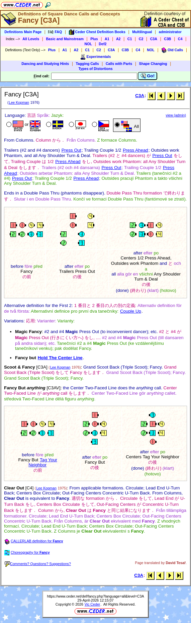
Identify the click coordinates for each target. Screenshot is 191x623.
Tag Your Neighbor (42, 462)
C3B (167, 39)
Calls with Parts (119, 64)
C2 (141, 39)
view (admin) (176, 115)
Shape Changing (153, 64)
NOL (88, 44)
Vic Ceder (92, 604)
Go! (147, 76)
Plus (94, 39)
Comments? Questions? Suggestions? (38, 564)
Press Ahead (135, 150)
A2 (118, 39)
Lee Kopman (19, 102)
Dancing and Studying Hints (45, 64)
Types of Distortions (95, 69)
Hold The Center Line (60, 357)
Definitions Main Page (22, 32)
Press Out (71, 150)
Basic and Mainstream (65, 39)
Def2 (102, 44)
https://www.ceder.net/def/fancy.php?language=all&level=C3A (95, 596)
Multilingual (142, 32)
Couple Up (130, 311)
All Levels (30, 39)
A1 (107, 39)
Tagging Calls (87, 64)
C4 (180, 39)
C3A (153, 39)
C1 (129, 39)
